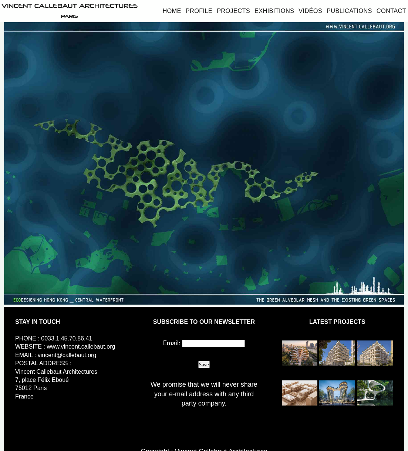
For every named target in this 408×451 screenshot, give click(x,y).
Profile (199, 10)
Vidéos (310, 10)
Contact (391, 10)
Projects (233, 10)
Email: (172, 343)
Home (171, 10)
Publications (349, 10)
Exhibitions (274, 10)
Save (204, 364)
